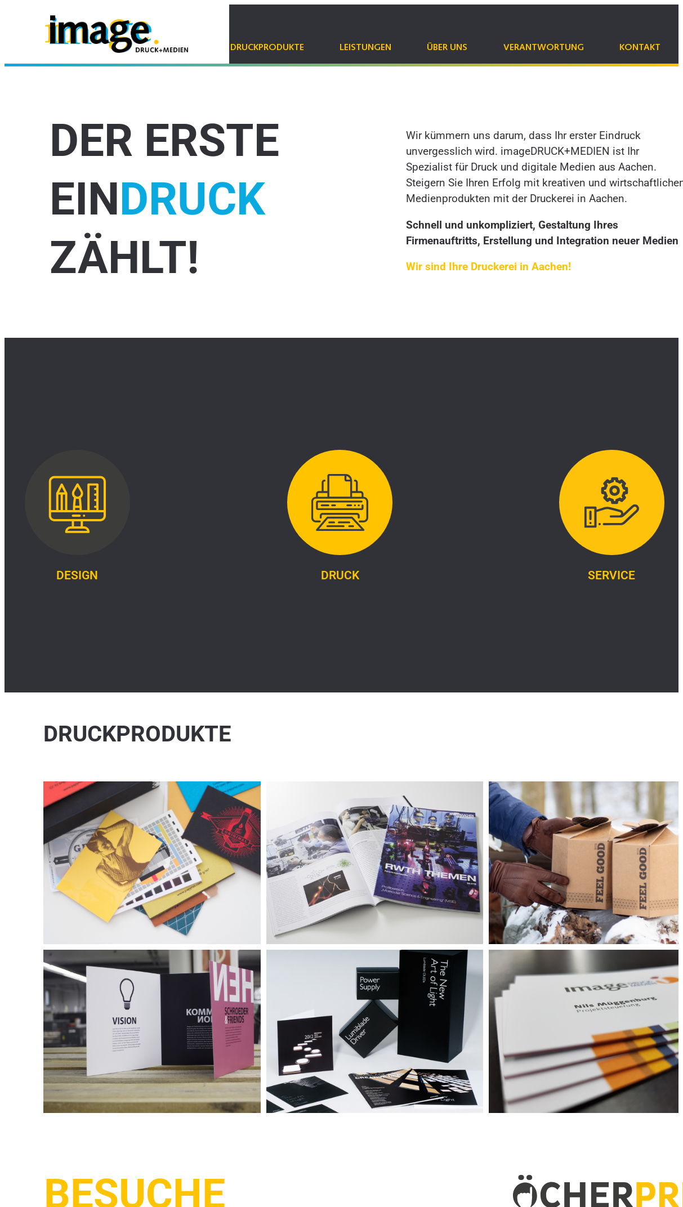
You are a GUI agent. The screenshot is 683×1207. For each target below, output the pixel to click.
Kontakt (639, 47)
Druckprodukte (267, 47)
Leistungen (365, 47)
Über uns (447, 47)
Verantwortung (543, 47)
